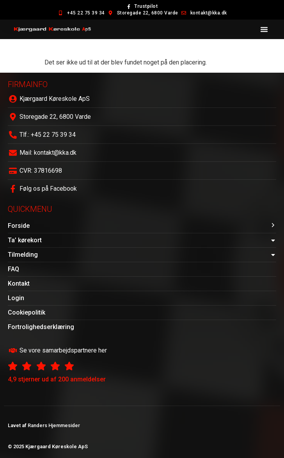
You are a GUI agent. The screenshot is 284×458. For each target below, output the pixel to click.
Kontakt (19, 283)
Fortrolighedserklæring (41, 327)
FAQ (13, 269)
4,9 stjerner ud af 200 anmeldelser (57, 379)
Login (16, 298)
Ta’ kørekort (142, 240)
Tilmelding (142, 255)
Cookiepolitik (26, 312)
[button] (264, 29)
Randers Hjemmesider (54, 425)
